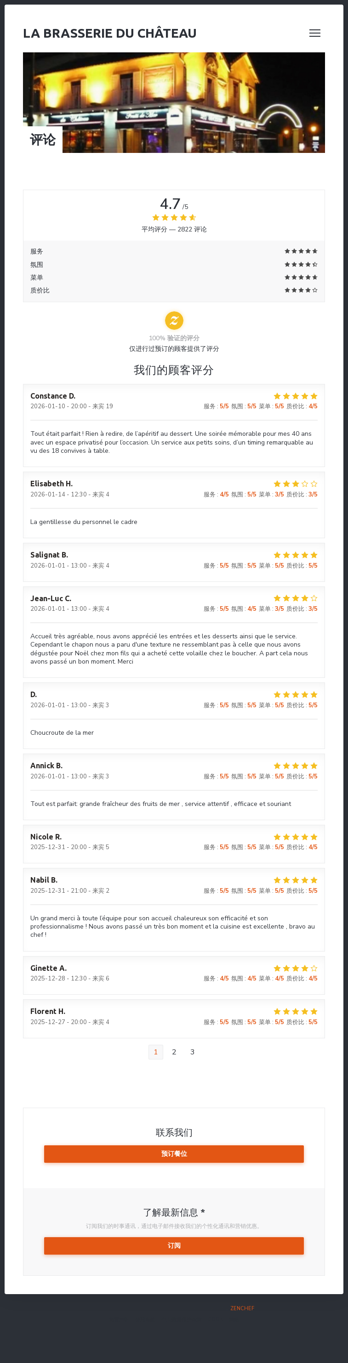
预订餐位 (174, 1153)
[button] (315, 33)
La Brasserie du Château (110, 33)
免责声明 (119, 1319)
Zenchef (242, 1308)
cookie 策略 (223, 1319)
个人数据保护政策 (181, 1319)
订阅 (174, 1245)
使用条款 (145, 1319)
